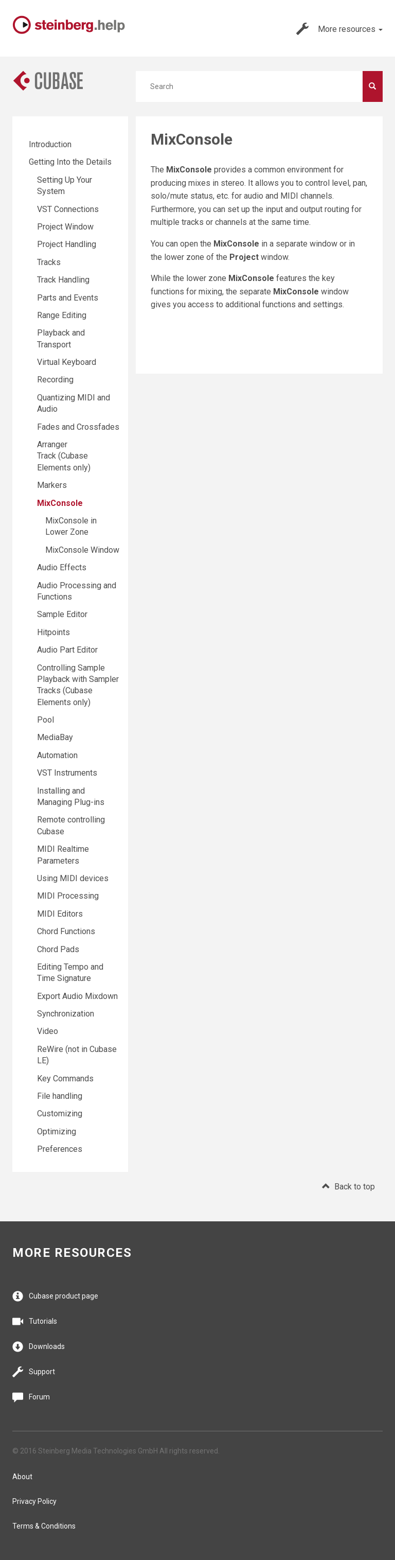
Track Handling (63, 280)
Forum (31, 1397)
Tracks (49, 262)
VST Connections (68, 209)
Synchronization (65, 1014)
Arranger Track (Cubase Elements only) (64, 456)
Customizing (59, 1113)
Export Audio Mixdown (77, 996)
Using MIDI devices (73, 878)
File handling (59, 1096)
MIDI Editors (60, 914)
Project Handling (66, 244)
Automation (57, 755)
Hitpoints (53, 632)
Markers (52, 485)
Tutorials (34, 1321)
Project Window (65, 227)
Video (47, 1031)
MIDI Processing (68, 896)
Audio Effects (61, 567)
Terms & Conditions (44, 1526)
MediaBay (55, 737)
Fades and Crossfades (78, 427)
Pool (45, 720)
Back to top (348, 1186)
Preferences (59, 1149)
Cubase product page (55, 1296)
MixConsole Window (82, 550)
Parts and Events (67, 298)
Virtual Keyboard (66, 362)
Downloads (38, 1346)
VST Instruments (67, 773)
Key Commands (65, 1078)
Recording (55, 379)
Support (33, 1371)
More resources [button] (339, 29)
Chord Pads (58, 949)
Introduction (50, 144)
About (22, 1477)
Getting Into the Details (70, 162)
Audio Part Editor (67, 650)
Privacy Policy (34, 1501)
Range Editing (61, 315)
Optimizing (56, 1131)
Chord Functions (66, 931)
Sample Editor (62, 614)
